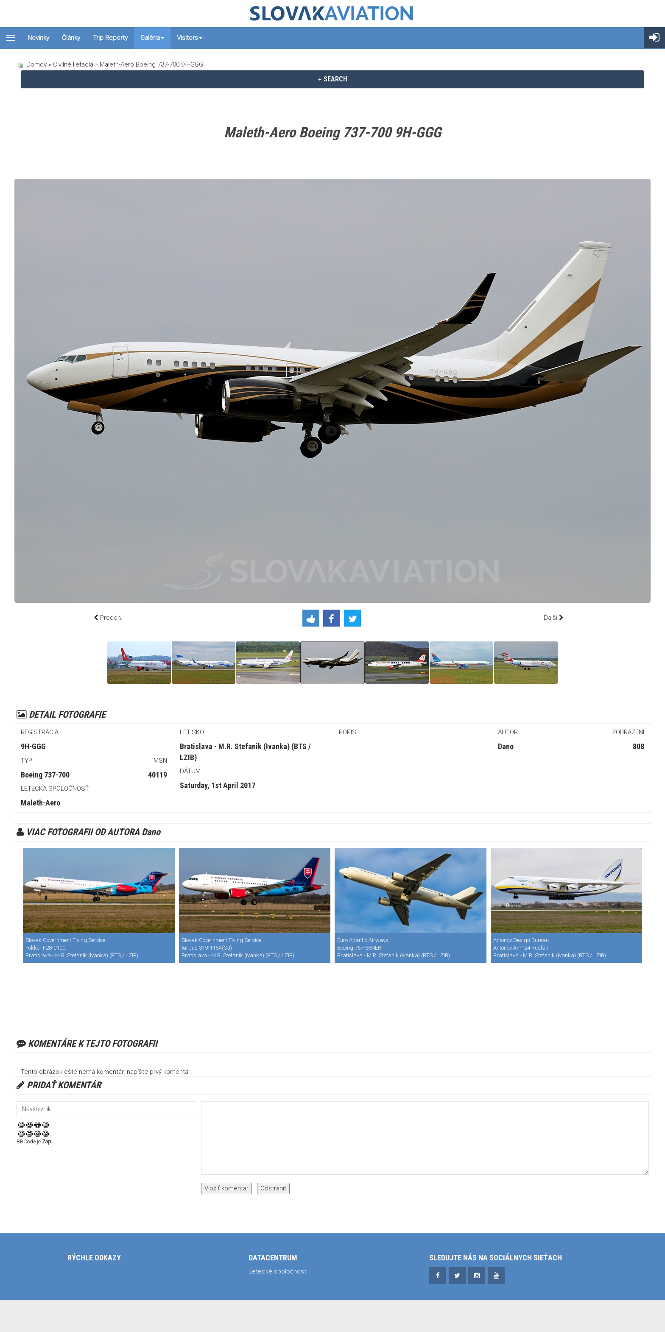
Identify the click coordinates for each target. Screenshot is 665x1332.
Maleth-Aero (40, 802)
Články (71, 38)
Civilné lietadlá (73, 64)
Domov (36, 64)
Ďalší (550, 617)
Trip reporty (110, 38)
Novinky (38, 38)
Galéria (152, 38)
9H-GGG (33, 746)
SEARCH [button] (332, 79)
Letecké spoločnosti (278, 1271)
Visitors (189, 38)
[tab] (332, 79)
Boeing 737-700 (45, 774)
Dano (506, 746)
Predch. (111, 617)
